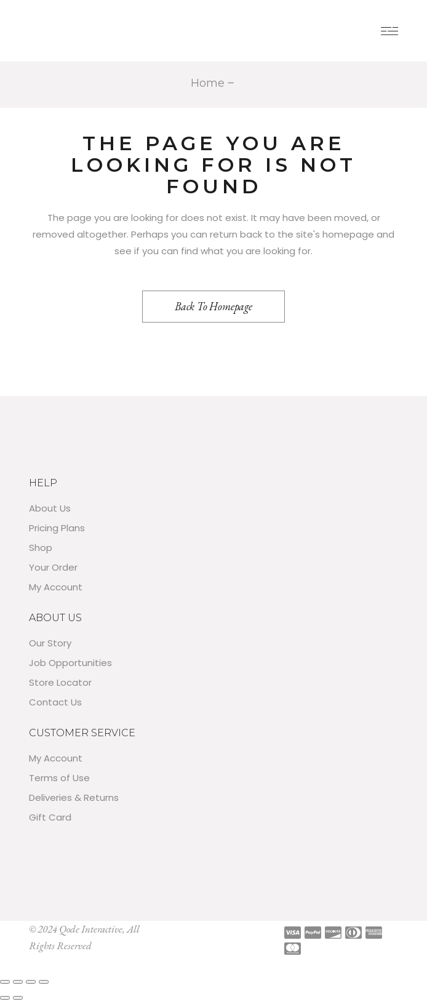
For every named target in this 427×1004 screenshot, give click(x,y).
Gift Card (50, 817)
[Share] (31, 982)
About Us (50, 508)
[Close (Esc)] (44, 982)
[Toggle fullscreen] (18, 982)
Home (208, 83)
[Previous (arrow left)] (5, 998)
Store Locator (60, 682)
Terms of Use (59, 777)
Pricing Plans (57, 527)
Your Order (53, 567)
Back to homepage (213, 306)
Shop (40, 547)
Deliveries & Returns (74, 797)
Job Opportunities (70, 662)
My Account (55, 586)
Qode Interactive (90, 929)
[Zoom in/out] (5, 982)
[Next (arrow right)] (18, 998)
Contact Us (55, 702)
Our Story (50, 643)
